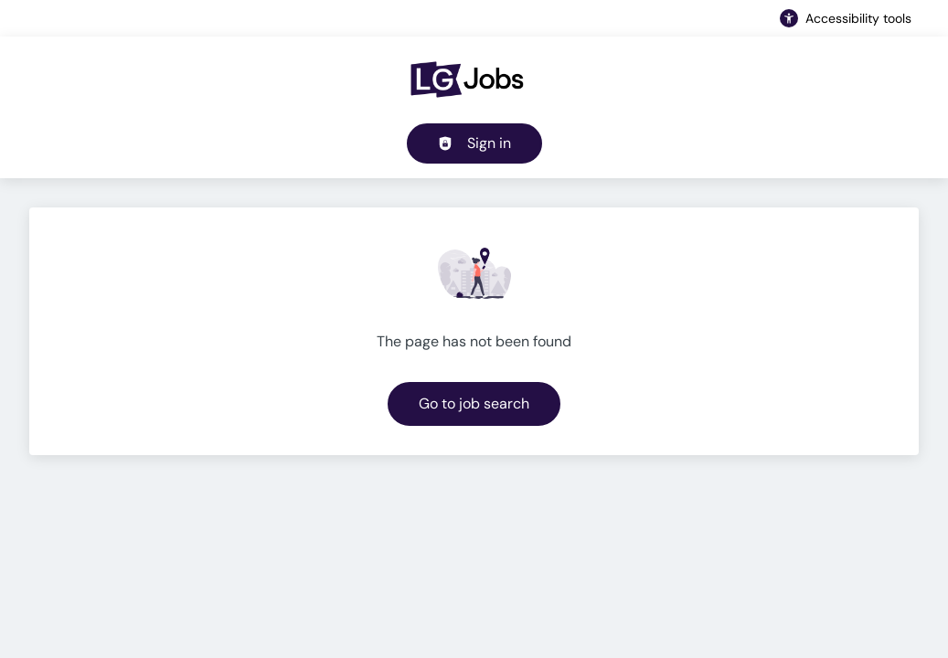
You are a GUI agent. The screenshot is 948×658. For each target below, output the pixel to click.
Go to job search (474, 403)
